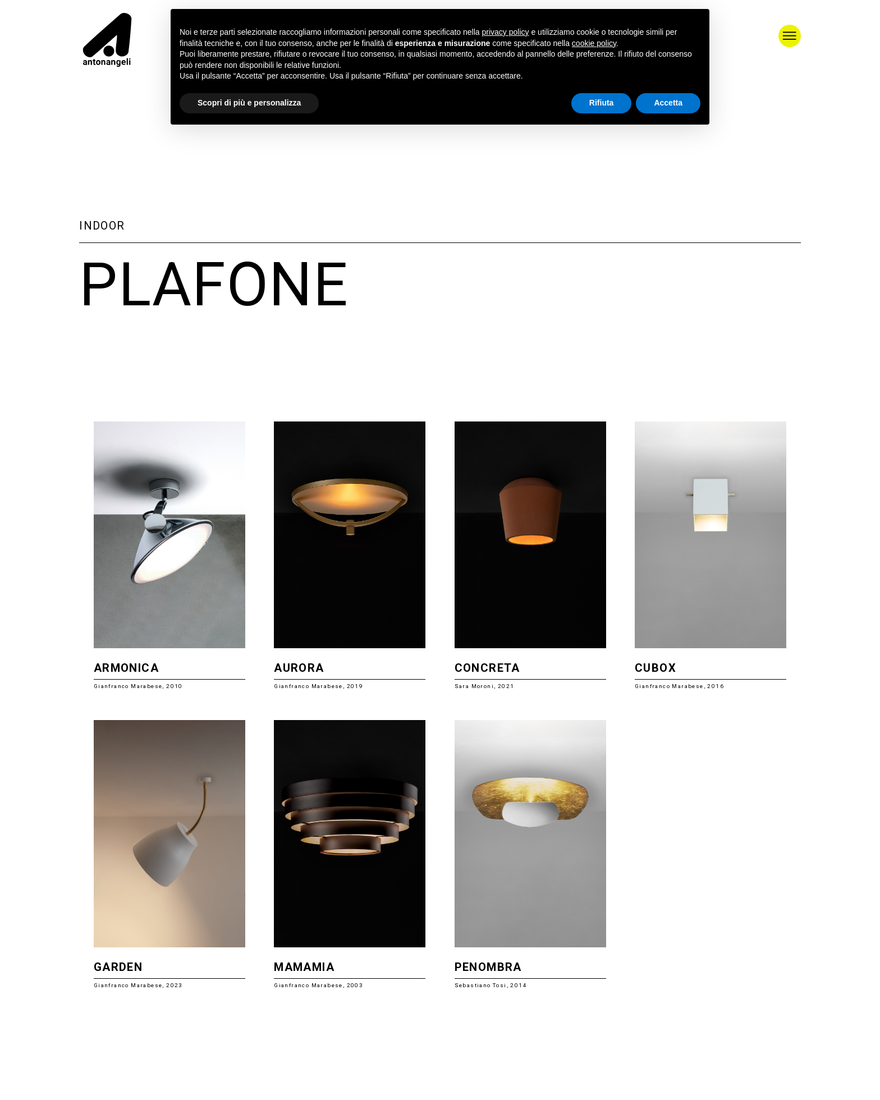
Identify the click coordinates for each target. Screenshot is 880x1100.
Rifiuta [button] (601, 102)
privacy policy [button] (505, 31)
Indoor (102, 225)
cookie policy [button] (594, 43)
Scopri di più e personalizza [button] (249, 102)
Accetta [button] (668, 102)
